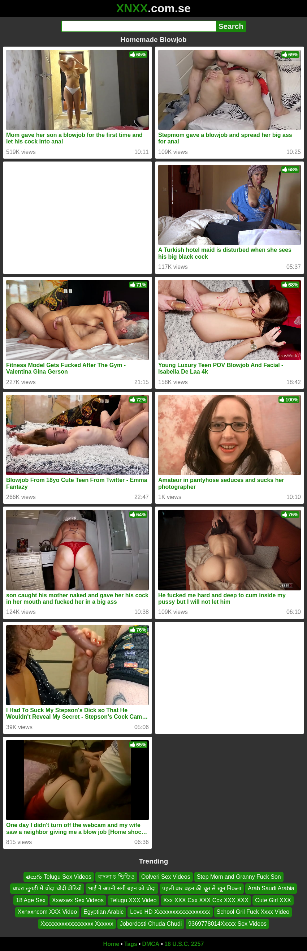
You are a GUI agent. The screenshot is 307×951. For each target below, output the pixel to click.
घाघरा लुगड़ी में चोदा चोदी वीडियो (47, 889)
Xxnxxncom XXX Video (47, 912)
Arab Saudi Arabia (271, 889)
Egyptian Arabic (103, 912)
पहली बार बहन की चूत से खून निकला (201, 889)
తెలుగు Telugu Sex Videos (58, 877)
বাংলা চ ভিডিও (116, 877)
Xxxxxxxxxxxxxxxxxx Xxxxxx (76, 924)
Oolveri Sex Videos (165, 877)
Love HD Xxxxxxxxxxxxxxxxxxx (170, 912)
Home (111, 944)
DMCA (150, 944)
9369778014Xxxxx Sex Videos (227, 924)
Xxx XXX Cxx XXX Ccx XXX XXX (206, 900)
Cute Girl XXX (273, 900)
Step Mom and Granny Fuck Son (239, 877)
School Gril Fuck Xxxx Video (253, 912)
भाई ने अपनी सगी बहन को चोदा (122, 889)
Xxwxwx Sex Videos (78, 900)
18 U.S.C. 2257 (184, 944)
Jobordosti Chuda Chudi (151, 924)
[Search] (138, 26)
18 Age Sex (31, 900)
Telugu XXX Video (133, 900)
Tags (130, 944)
